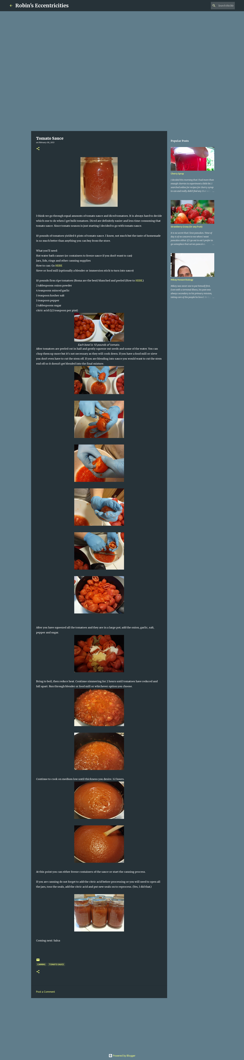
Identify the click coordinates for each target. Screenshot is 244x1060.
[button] (38, 149)
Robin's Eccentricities (42, 5)
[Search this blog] (218, 5)
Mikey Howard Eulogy (182, 279)
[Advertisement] (122, 106)
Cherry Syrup (177, 173)
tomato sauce (56, 964)
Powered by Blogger (122, 1055)
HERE (58, 265)
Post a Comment (45, 991)
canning (41, 964)
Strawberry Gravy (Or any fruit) (186, 226)
